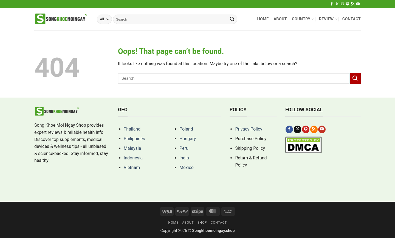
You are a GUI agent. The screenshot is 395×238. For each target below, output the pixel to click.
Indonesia (133, 157)
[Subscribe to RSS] (352, 4)
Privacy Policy (248, 129)
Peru (183, 148)
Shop (202, 223)
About (280, 19)
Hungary (187, 138)
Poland (186, 129)
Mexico (186, 167)
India (184, 157)
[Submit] (232, 19)
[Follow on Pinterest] (347, 4)
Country (303, 19)
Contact (351, 19)
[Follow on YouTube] (358, 4)
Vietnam (132, 167)
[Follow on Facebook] (331, 4)
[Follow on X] (337, 4)
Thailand (132, 129)
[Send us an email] (342, 4)
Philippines (134, 138)
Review (328, 19)
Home (263, 19)
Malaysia (132, 148)
